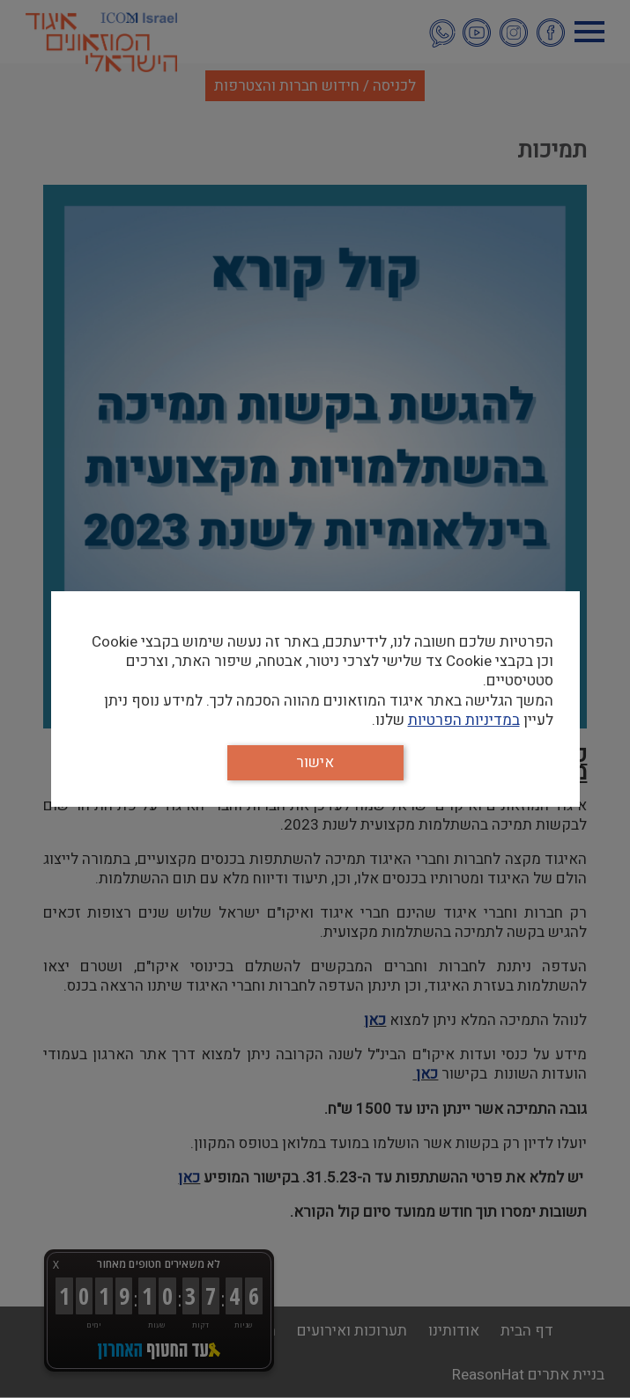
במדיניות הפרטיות (464, 720)
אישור (315, 762)
